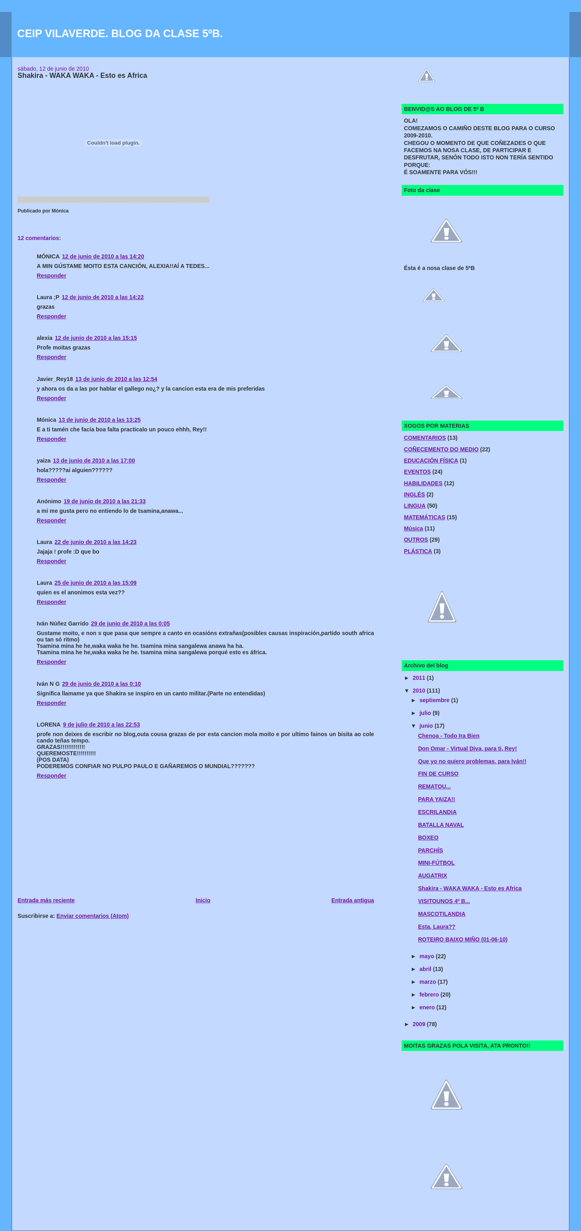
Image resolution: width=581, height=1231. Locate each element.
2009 (419, 1024)
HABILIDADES (423, 483)
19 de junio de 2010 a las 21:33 (104, 501)
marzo (428, 982)
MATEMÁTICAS (424, 517)
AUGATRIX (432, 875)
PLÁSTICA (418, 551)
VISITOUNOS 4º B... (444, 901)
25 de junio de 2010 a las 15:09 (96, 583)
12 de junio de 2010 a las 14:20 (103, 256)
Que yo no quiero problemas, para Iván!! (472, 761)
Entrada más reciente (46, 900)
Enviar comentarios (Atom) (93, 916)
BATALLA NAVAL (441, 825)
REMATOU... (434, 786)
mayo (427, 956)
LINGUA (414, 505)
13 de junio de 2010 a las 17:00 (94, 460)
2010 (419, 690)
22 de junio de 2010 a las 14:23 (96, 542)
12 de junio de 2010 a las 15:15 (96, 338)
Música (413, 528)
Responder (51, 275)
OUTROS (416, 539)
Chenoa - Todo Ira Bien (449, 736)
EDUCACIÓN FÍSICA (431, 460)
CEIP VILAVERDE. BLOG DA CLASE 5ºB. (120, 34)
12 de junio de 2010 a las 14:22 (103, 297)
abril (426, 969)
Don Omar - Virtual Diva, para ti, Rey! (467, 748)
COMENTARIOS (425, 438)
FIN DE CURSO (438, 773)
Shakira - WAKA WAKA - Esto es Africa (470, 888)
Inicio (203, 900)
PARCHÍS (430, 850)
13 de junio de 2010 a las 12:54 (116, 379)
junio (426, 726)
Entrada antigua (352, 900)
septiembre (435, 700)
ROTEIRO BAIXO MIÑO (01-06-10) (463, 939)
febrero (429, 994)
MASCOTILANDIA (442, 914)
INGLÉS (414, 494)
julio (425, 713)
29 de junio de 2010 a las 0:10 (101, 684)
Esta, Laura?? (437, 926)
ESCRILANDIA (437, 812)
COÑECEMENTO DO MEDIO (441, 449)
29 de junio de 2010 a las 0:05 (130, 623)
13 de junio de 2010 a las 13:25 (100, 420)
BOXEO (428, 837)
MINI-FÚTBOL (436, 863)
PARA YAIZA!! (436, 799)
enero (427, 1007)
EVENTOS (417, 472)
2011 (419, 678)
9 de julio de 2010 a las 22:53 (101, 724)
